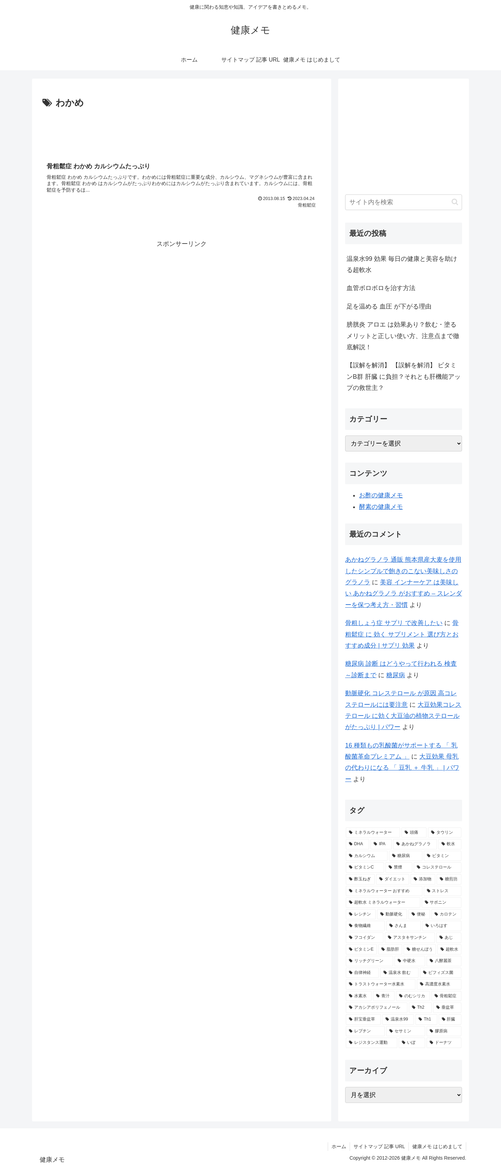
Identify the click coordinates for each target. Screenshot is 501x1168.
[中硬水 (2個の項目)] (410, 961)
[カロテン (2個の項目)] (446, 914)
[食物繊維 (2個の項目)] (365, 926)
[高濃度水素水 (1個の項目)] (439, 984)
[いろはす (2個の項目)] (441, 926)
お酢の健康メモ (381, 495)
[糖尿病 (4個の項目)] (405, 856)
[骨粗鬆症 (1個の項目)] (446, 996)
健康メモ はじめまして (437, 1146)
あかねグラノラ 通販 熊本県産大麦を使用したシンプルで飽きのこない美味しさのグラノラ (403, 571)
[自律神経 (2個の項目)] (362, 973)
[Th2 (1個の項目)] (420, 1007)
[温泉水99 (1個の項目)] (398, 1019)
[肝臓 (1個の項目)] (450, 1019)
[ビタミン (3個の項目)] (442, 856)
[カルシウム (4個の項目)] (367, 856)
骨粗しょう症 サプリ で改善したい (394, 622)
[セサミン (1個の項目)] (405, 1031)
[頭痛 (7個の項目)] (414, 832)
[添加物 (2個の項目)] (423, 879)
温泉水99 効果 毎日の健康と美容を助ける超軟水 (402, 264)
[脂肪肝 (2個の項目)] (390, 949)
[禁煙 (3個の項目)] (398, 867)
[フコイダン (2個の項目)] (364, 938)
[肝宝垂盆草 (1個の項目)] (363, 1019)
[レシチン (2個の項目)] (361, 914)
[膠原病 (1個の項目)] (444, 1031)
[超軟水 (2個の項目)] (449, 949)
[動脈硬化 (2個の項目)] (392, 914)
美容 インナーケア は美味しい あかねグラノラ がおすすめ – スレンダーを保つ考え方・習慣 (403, 593)
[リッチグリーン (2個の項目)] (369, 961)
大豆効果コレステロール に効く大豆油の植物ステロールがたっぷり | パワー (403, 716)
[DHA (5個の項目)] (357, 844)
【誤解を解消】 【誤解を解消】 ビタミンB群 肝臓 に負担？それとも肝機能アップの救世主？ (404, 376)
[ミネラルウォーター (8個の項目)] (373, 832)
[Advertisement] (181, 130)
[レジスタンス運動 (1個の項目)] (371, 1043)
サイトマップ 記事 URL (379, 1146)
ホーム (339, 1146)
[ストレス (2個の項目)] (442, 891)
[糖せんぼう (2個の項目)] (420, 949)
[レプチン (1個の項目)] (365, 1031)
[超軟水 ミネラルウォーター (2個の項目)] (383, 902)
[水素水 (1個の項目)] (359, 996)
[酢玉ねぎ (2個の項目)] (360, 879)
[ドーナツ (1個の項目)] (444, 1043)
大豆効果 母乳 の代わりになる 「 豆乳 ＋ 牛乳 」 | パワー (402, 768)
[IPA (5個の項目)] (381, 844)
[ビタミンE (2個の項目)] (361, 949)
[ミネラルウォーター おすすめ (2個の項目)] (384, 891)
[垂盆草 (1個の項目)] (447, 1007)
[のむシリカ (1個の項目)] (413, 996)
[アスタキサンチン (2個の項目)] (410, 938)
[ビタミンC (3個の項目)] (365, 867)
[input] (403, 202)
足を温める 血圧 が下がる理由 (389, 306)
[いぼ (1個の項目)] (412, 1043)
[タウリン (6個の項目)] (444, 832)
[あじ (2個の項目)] (448, 938)
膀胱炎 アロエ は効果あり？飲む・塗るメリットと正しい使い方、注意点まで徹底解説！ (403, 336)
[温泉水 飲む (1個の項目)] (399, 973)
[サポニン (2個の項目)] (441, 902)
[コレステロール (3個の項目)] (437, 867)
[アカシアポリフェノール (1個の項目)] (376, 1007)
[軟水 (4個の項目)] (449, 844)
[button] (455, 202)
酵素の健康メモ (381, 506)
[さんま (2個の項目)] (403, 926)
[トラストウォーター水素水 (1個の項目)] (380, 984)
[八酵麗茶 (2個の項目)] (444, 961)
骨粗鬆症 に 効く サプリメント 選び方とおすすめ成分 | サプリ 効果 (402, 634)
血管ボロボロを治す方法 (381, 288)
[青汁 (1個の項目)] (384, 996)
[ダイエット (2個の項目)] (392, 879)
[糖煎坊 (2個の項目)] (449, 879)
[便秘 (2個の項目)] (419, 914)
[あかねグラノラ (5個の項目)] (415, 844)
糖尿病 (395, 675)
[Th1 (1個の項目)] (426, 1019)
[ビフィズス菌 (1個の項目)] (440, 973)
